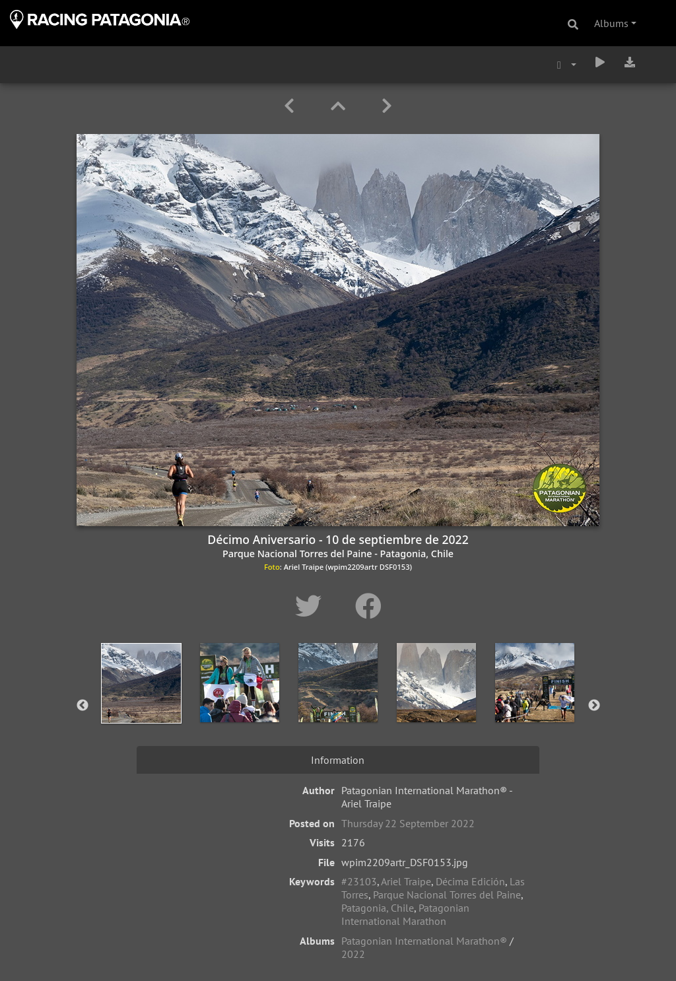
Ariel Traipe (406, 881)
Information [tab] (337, 759)
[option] (141, 703)
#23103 (359, 881)
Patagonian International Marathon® (424, 940)
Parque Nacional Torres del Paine (447, 894)
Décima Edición (470, 881)
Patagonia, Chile (377, 907)
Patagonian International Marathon (405, 914)
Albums (611, 23)
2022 (353, 954)
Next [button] (594, 705)
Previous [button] (82, 705)
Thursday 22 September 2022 (408, 823)
